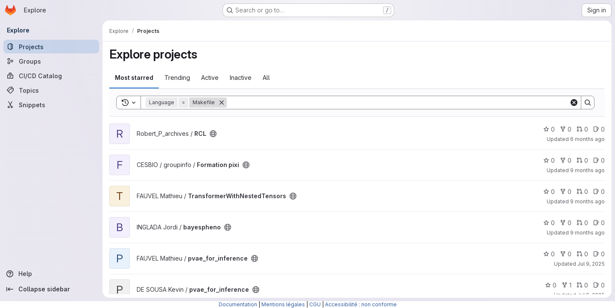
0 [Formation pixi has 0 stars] (549, 160)
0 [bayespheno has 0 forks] (565, 222)
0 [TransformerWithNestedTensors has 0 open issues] (599, 191)
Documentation (238, 304)
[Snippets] (51, 104)
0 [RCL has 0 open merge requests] (582, 129)
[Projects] (51, 46)
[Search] (398, 102)
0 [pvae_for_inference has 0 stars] (549, 254)
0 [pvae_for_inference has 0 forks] (565, 254)
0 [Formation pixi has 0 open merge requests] (582, 160)
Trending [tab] (177, 77)
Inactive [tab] (241, 77)
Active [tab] (210, 77)
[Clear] (574, 102)
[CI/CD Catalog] (51, 75)
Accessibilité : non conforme (361, 304)
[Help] (51, 274)
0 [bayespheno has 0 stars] (549, 222)
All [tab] (266, 77)
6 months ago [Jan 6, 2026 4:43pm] (587, 139)
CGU (315, 304)
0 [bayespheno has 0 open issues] (599, 222)
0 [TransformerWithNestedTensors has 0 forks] (565, 191)
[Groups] (51, 61)
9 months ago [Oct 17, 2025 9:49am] (587, 201)
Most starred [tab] (134, 77)
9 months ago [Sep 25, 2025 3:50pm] (587, 232)
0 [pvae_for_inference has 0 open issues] (599, 254)
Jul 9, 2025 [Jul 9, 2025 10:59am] (591, 264)
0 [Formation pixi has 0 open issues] (599, 160)
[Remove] (222, 102)
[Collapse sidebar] (51, 289)
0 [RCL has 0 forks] (565, 129)
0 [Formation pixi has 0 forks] (565, 160)
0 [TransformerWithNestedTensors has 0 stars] (549, 191)
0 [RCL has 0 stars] (549, 129)
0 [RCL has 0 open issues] (599, 129)
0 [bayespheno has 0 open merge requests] (582, 222)
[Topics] (51, 90)
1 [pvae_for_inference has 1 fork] (566, 285)
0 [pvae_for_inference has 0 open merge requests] (582, 254)
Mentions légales (283, 304)
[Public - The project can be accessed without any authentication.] (213, 133)
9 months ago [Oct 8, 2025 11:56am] (587, 170)
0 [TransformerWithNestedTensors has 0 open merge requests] (582, 191)
